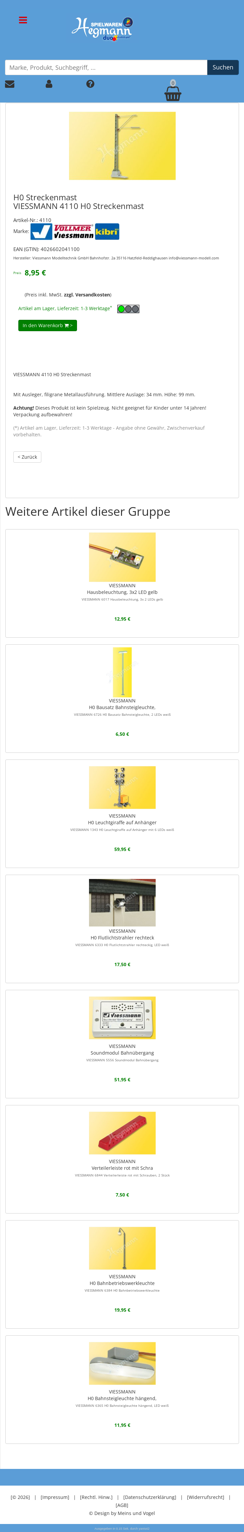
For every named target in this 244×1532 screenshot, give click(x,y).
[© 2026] (20, 1497)
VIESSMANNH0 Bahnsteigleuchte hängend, (122, 1398)
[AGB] (122, 1505)
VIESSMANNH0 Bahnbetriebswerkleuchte (122, 1283)
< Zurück (27, 457)
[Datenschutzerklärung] (149, 1497)
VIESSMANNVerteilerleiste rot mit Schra (122, 1167)
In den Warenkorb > (48, 325)
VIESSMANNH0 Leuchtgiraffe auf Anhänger (122, 822)
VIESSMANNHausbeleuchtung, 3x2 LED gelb (122, 592)
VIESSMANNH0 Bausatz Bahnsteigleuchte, (122, 707)
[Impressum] (55, 1497)
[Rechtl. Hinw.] (96, 1497)
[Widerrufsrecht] (205, 1497)
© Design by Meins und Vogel (122, 1513)
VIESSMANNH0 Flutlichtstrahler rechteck (122, 937)
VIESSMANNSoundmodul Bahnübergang (122, 1052)
